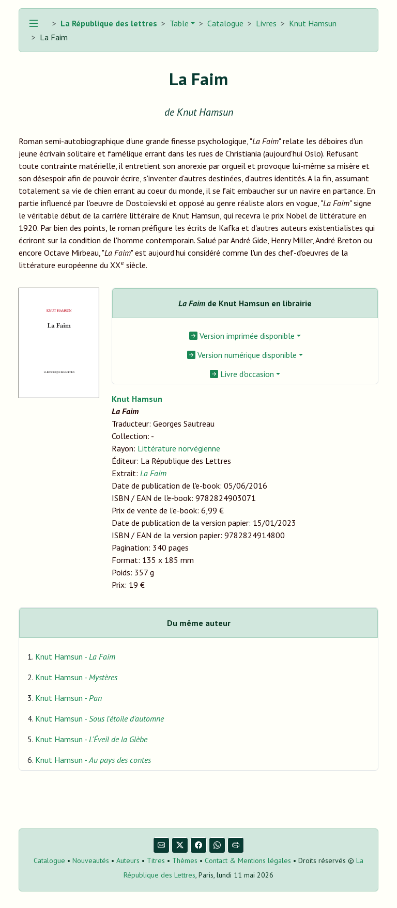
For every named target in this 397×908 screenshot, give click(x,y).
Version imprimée (242, 336)
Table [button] (178, 23)
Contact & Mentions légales (248, 860)
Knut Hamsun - (75, 656)
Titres (156, 860)
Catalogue (225, 23)
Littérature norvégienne (179, 448)
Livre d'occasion (242, 374)
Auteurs (128, 860)
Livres (266, 23)
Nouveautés (90, 860)
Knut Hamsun (313, 23)
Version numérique (242, 355)
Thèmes (184, 860)
